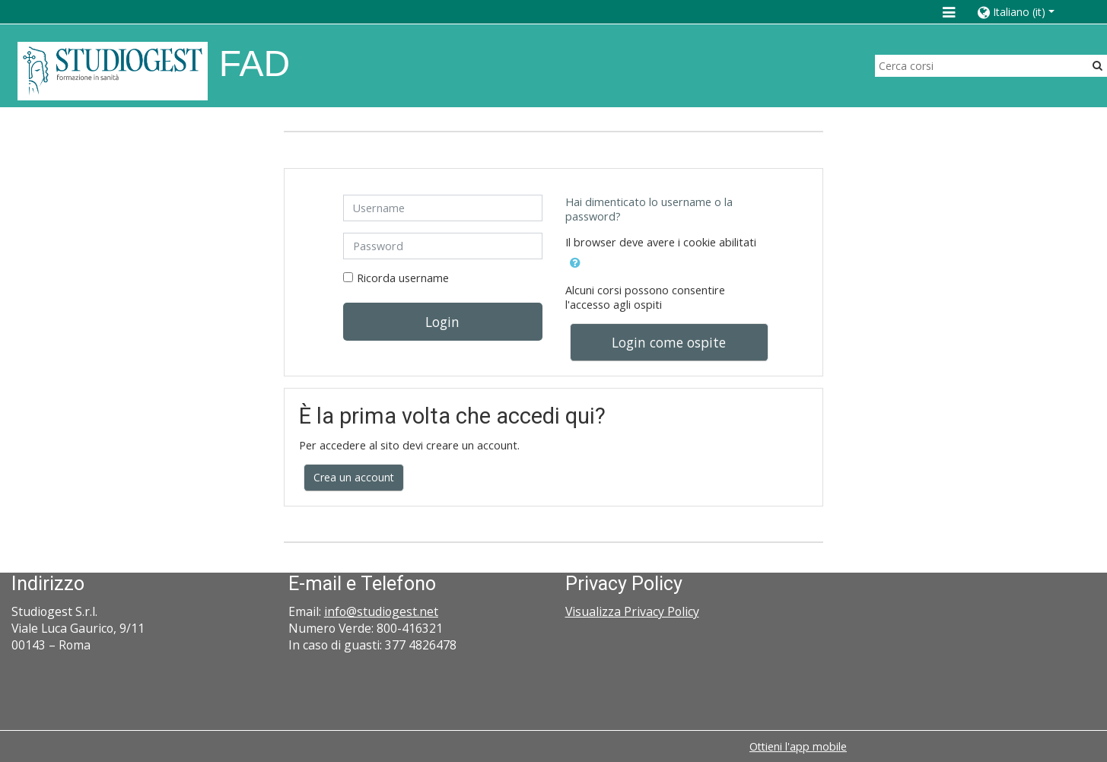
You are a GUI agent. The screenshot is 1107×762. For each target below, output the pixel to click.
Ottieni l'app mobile (798, 746)
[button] (1026, 12)
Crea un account (353, 477)
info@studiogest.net (381, 611)
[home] (112, 70)
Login (442, 322)
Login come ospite (669, 342)
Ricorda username (403, 278)
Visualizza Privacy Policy (632, 611)
